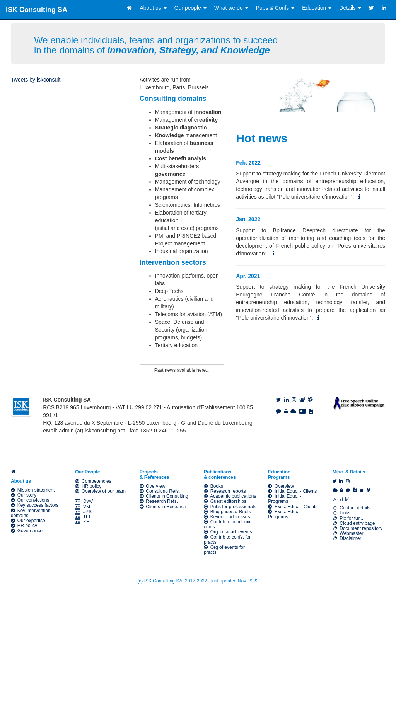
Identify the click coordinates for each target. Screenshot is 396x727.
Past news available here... (182, 370)
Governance (27, 530)
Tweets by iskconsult (35, 80)
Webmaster (348, 533)
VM (82, 506)
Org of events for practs (224, 550)
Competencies (93, 481)
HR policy (24, 525)
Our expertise (28, 520)
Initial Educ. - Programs (284, 499)
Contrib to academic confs (227, 524)
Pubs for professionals (230, 506)
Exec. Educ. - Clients (292, 506)
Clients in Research (163, 506)
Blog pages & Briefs (227, 511)
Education (316, 8)
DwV (84, 501)
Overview (153, 486)
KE (82, 521)
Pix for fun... (349, 518)
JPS (83, 511)
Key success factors (34, 505)
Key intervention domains (31, 513)
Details (350, 8)
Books (213, 486)
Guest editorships (225, 501)
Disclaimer (347, 538)
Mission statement (33, 490)
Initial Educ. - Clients (292, 491)
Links (342, 513)
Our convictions (30, 500)
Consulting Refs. (160, 491)
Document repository (357, 528)
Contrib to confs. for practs (227, 540)
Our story (23, 495)
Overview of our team (100, 491)
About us (153, 8)
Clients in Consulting (164, 496)
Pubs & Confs (275, 8)
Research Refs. (159, 501)
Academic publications (230, 496)
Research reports (225, 491)
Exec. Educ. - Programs (285, 514)
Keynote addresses (227, 516)
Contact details (351, 508)
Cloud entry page (354, 523)
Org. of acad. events (228, 532)
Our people (190, 8)
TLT (83, 516)
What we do (231, 8)
